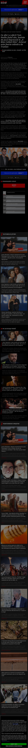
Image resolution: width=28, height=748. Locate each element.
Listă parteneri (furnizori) (5, 741)
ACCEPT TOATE (14, 744)
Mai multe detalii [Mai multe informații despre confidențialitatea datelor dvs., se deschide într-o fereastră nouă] (15, 723)
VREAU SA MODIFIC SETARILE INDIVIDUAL (14, 745)
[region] (14, 732)
